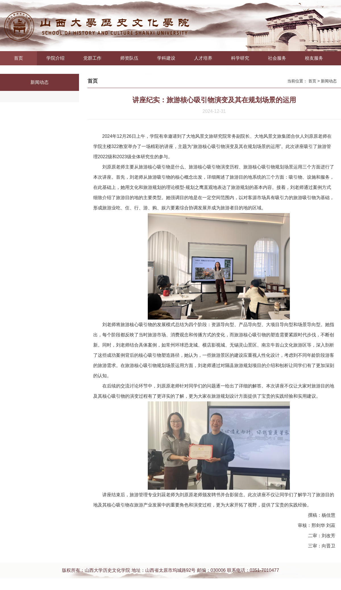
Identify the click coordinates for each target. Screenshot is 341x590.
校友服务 (314, 58)
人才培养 (203, 58)
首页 (18, 58)
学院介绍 (55, 58)
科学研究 (240, 58)
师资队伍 (129, 58)
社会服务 (277, 58)
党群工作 (92, 58)
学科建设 (166, 58)
